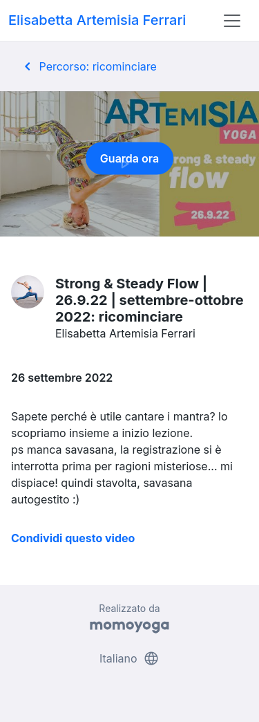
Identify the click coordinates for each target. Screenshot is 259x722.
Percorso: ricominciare (88, 66)
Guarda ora (129, 162)
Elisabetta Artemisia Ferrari (97, 20)
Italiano (129, 658)
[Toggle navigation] (232, 21)
